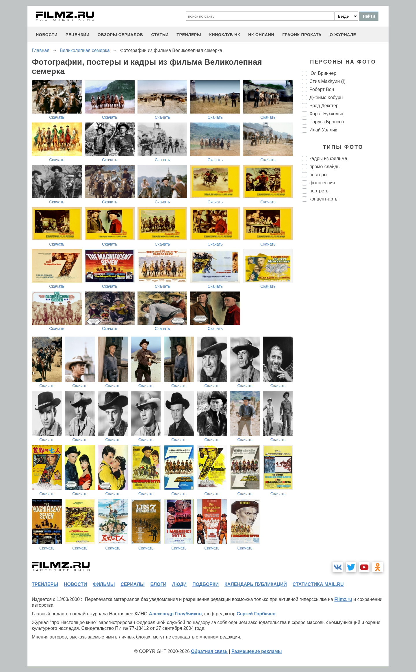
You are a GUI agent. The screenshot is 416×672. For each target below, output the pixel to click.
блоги (158, 584)
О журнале (343, 34)
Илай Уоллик (323, 129)
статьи (159, 34)
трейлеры (189, 34)
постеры (318, 174)
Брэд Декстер (324, 105)
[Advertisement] (345, 302)
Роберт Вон (321, 89)
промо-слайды (325, 166)
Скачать (56, 117)
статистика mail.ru (318, 584)
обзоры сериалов (120, 34)
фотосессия (322, 182)
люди (179, 584)
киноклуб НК (224, 34)
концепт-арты (323, 198)
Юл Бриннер (322, 73)
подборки (205, 584)
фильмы (104, 584)
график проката (302, 34)
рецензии (78, 34)
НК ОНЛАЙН (261, 34)
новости (46, 34)
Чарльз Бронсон (326, 121)
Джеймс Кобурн (326, 97)
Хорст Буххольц (326, 113)
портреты (319, 190)
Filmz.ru (343, 599)
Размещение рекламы (256, 651)
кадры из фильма (328, 158)
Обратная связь (209, 651)
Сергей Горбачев (256, 613)
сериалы (132, 584)
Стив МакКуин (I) (327, 81)
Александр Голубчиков (175, 613)
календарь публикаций (255, 584)
